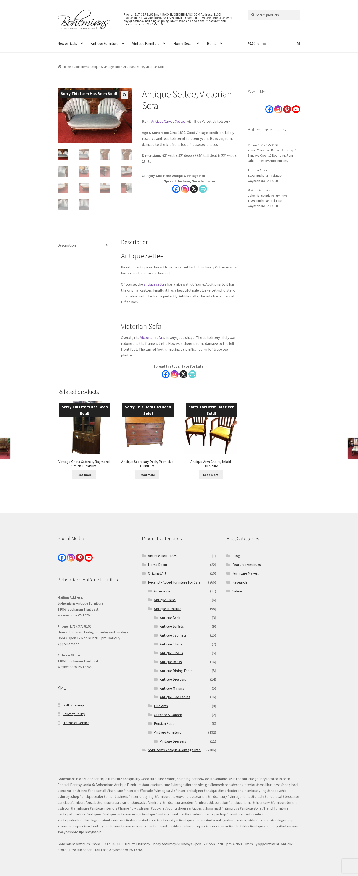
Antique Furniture (104, 43)
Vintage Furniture (146, 43)
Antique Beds (170, 617)
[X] (183, 374)
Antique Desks (171, 661)
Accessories (163, 591)
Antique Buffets (172, 626)
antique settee (155, 284)
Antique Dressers (173, 679)
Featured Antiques (246, 564)
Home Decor (183, 43)
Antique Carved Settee (168, 121)
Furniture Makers (245, 573)
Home (211, 43)
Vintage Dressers (173, 741)
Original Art (157, 573)
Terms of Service (76, 722)
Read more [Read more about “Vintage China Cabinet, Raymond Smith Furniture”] (84, 475)
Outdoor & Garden (168, 714)
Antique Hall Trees (162, 555)
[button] (124, 95)
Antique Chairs (171, 644)
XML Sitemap (73, 705)
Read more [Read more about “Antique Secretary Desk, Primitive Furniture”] (147, 475)
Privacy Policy (74, 713)
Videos (237, 591)
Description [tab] (67, 245)
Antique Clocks (171, 652)
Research (239, 582)
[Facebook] (166, 374)
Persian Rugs (164, 723)
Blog (236, 555)
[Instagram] (175, 374)
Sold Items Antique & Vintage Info (97, 67)
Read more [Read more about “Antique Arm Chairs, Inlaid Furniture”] (210, 475)
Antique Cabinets (173, 635)
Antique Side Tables (175, 697)
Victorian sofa (151, 337)
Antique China (165, 599)
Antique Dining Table (176, 670)
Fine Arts (161, 705)
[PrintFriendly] (192, 374)
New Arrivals (67, 43)
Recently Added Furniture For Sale (174, 582)
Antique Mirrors (172, 688)
